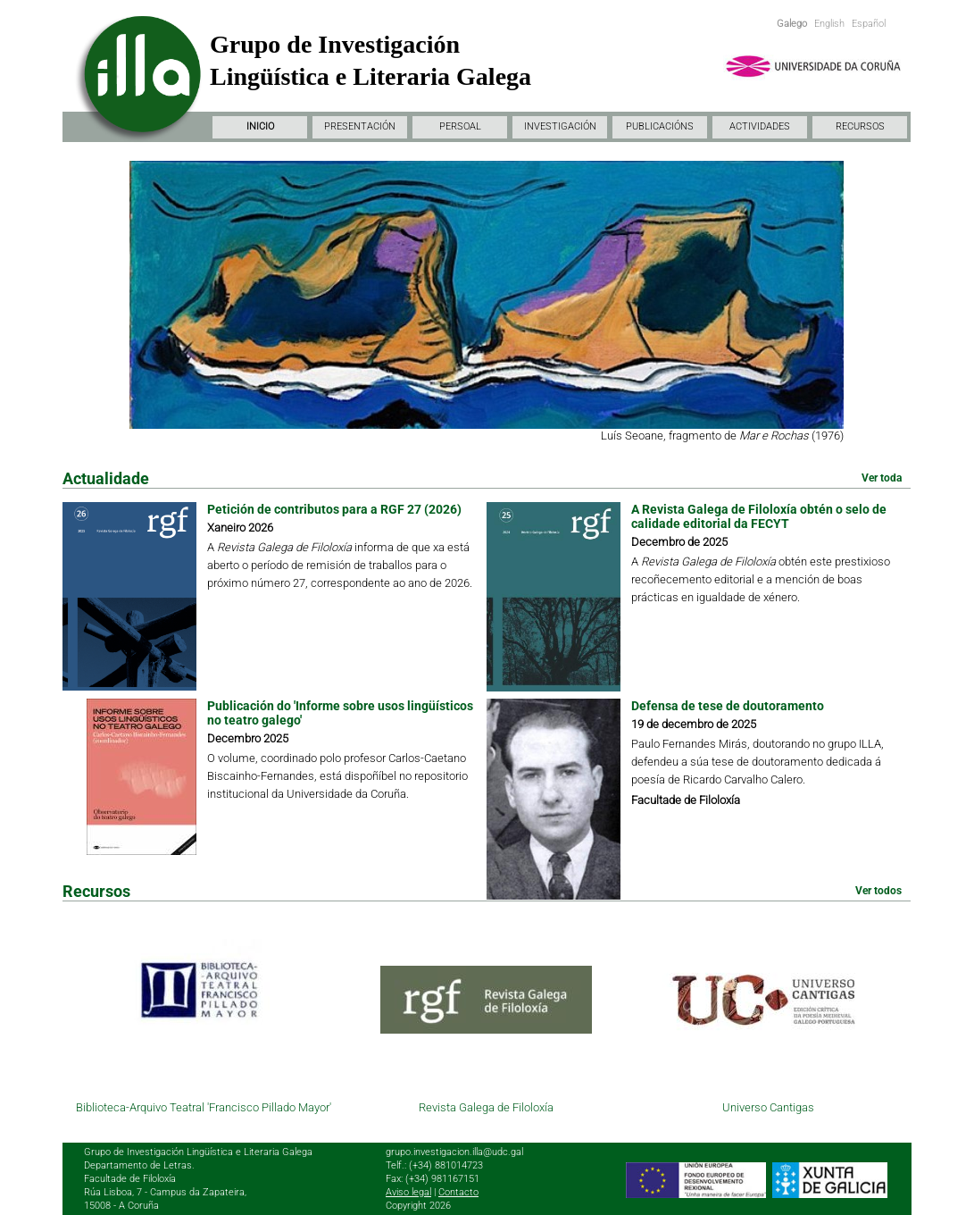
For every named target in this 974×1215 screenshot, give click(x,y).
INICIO (260, 126)
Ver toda (882, 478)
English (829, 23)
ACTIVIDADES (759, 126)
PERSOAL (460, 126)
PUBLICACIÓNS (660, 126)
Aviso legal (408, 1192)
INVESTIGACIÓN (560, 126)
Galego (792, 23)
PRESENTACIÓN (359, 126)
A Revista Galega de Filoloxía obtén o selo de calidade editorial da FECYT (759, 516)
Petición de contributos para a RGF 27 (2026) (334, 509)
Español (869, 23)
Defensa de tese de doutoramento (727, 706)
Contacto (458, 1192)
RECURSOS (860, 126)
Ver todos (878, 890)
